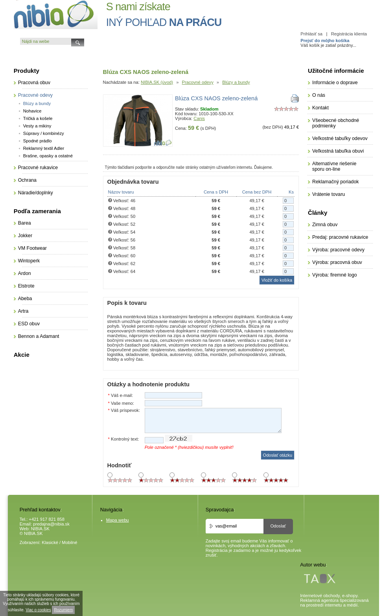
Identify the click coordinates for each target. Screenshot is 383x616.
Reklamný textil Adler (43, 148)
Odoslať (278, 526)
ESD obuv (29, 323)
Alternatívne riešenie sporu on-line (334, 166)
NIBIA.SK (40, 528)
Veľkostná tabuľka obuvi (338, 151)
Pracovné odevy (198, 82)
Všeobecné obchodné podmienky (335, 123)
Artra (23, 311)
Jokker (25, 235)
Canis (199, 118)
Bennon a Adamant (38, 336)
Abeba (25, 298)
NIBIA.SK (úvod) (157, 82)
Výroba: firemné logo (334, 275)
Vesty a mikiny (37, 126)
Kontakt (320, 108)
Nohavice (32, 111)
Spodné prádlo (37, 140)
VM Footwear (32, 248)
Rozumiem (63, 610)
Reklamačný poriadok (335, 181)
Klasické (50, 542)
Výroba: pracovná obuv (337, 262)
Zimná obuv (324, 224)
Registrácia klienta (349, 33)
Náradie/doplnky (35, 192)
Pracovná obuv (34, 82)
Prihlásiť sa (311, 33)
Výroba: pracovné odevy (338, 250)
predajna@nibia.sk (51, 524)
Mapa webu (117, 520)
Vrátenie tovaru (328, 194)
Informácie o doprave (335, 82)
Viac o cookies (38, 610)
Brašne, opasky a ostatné (48, 155)
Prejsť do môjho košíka (324, 40)
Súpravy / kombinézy (43, 133)
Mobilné (69, 542)
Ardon (24, 273)
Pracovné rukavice (38, 167)
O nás (318, 95)
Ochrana (27, 180)
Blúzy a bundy (236, 82)
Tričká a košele (38, 118)
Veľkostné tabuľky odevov (340, 138)
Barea (24, 223)
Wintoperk (29, 261)
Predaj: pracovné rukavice (340, 237)
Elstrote (26, 286)
